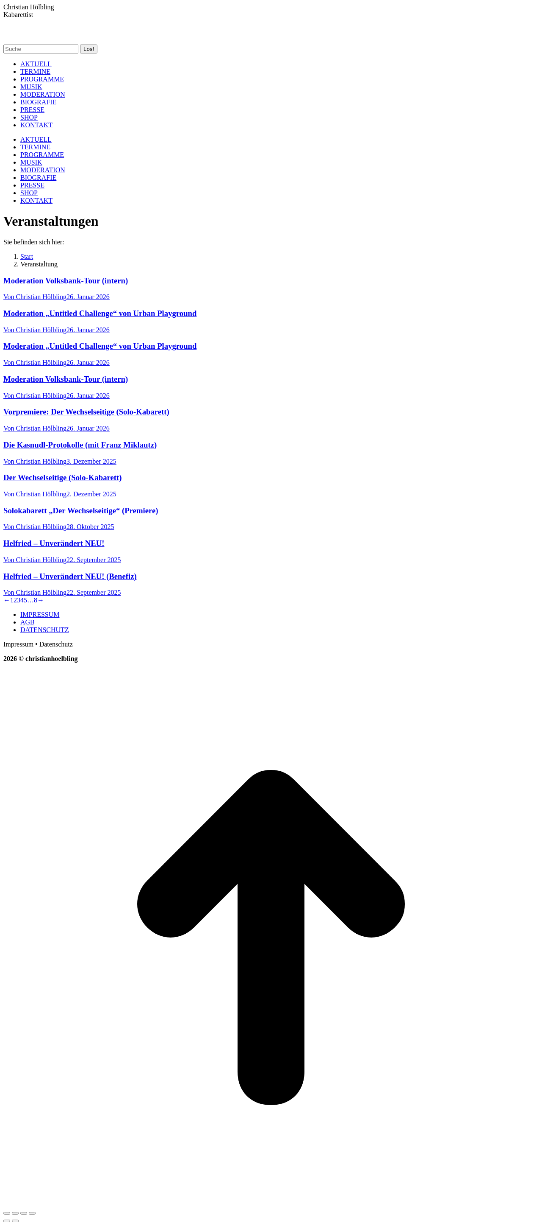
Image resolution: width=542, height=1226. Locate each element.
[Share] (15, 1213)
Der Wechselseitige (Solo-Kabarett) (62, 477)
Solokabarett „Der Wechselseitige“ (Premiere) (80, 510)
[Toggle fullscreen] (23, 1213)
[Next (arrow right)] (15, 1221)
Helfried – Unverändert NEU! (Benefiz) (70, 576)
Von (34, 296)
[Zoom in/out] (32, 1213)
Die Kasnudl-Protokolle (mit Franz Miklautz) (80, 444)
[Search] (40, 49)
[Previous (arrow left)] (6, 1221)
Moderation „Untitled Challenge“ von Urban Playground (99, 313)
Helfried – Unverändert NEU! (53, 543)
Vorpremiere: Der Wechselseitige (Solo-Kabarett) (86, 411)
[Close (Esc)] (6, 1213)
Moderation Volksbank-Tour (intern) (65, 280)
